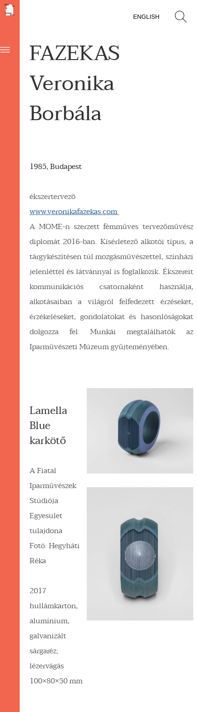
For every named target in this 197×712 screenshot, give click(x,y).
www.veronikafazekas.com (74, 212)
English (146, 16)
